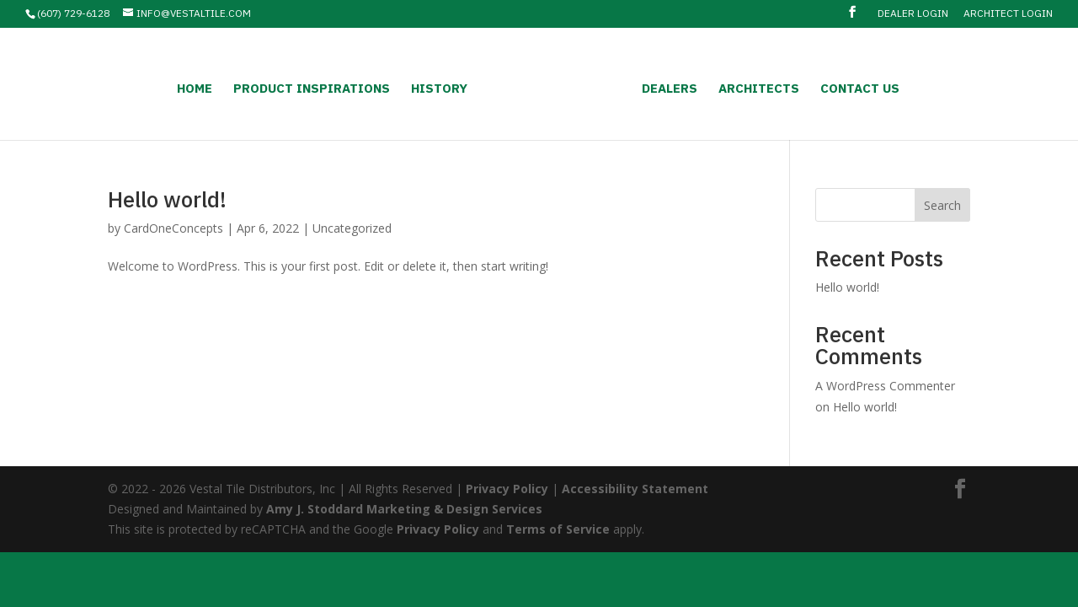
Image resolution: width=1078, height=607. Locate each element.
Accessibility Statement (635, 489)
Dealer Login (913, 13)
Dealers (669, 89)
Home (194, 89)
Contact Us (859, 89)
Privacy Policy (507, 489)
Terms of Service (558, 529)
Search (942, 205)
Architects (758, 89)
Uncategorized (352, 228)
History (439, 89)
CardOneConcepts (173, 228)
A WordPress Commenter (885, 386)
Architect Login (1008, 13)
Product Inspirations (311, 89)
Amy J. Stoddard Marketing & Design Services (404, 509)
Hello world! (167, 199)
